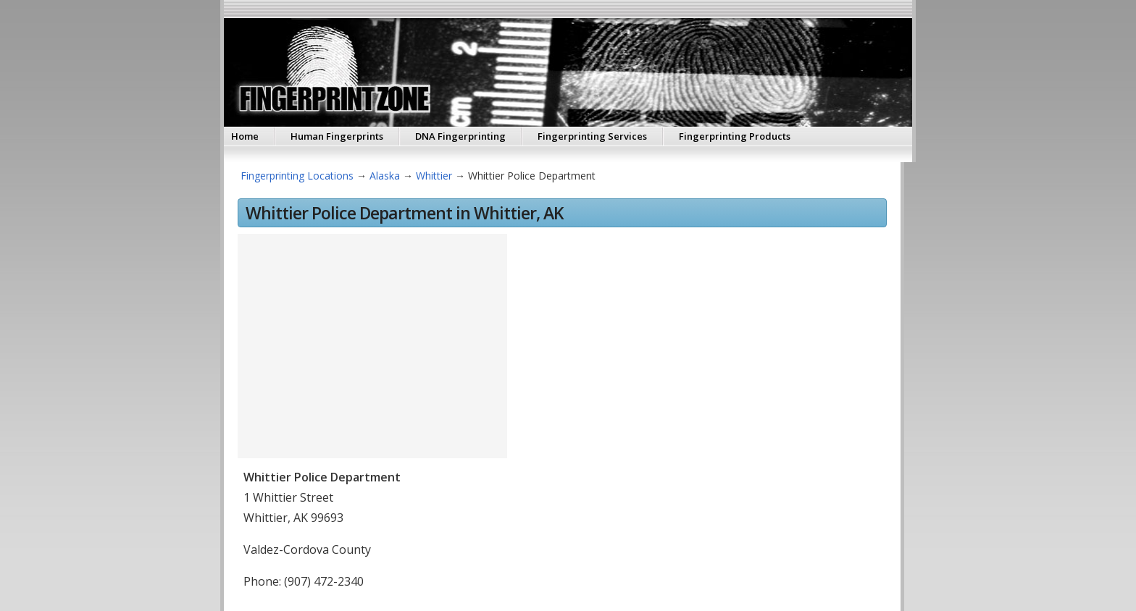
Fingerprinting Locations (297, 175)
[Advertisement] (697, 344)
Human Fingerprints (337, 136)
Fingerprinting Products (734, 136)
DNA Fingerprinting (460, 136)
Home (245, 136)
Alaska (384, 175)
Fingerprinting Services (592, 136)
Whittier (434, 175)
